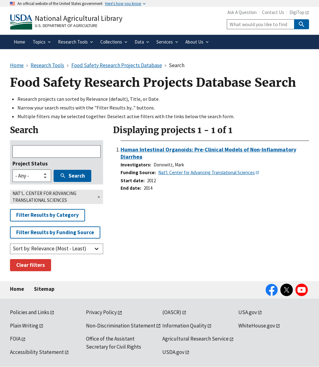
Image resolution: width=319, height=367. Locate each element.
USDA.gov (173, 352)
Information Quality (184, 325)
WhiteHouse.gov (256, 325)
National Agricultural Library (78, 18)
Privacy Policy (101, 312)
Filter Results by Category (47, 214)
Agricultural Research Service (195, 338)
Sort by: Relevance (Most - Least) (49, 248)
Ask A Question (242, 12)
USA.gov (247, 312)
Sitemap (44, 289)
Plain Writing (24, 325)
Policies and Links (29, 312)
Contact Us (273, 12)
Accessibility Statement (37, 352)
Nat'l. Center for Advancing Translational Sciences (206, 172)
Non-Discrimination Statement (120, 325)
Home (17, 289)
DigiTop (296, 12)
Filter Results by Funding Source (55, 232)
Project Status (30, 163)
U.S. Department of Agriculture (66, 25)
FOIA (15, 338)
